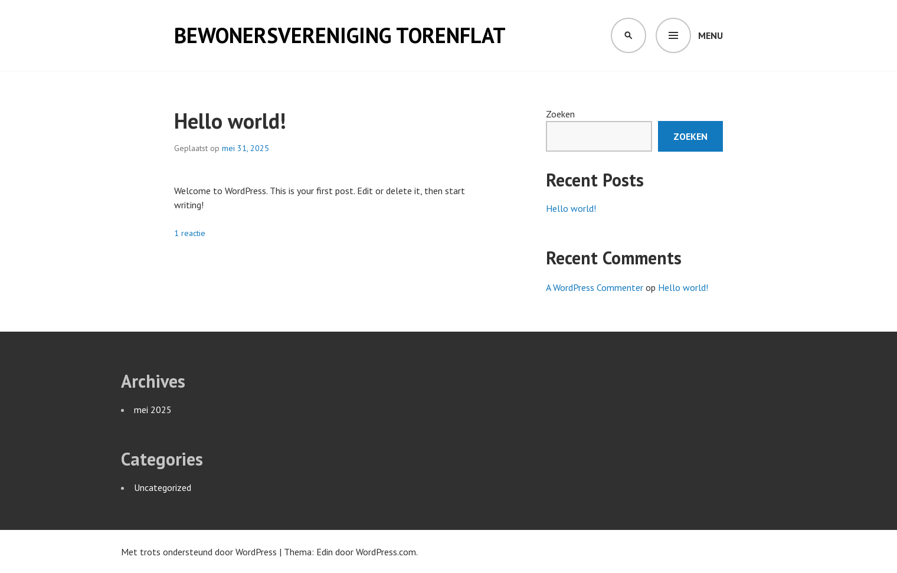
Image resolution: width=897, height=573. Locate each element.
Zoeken (560, 114)
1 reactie (189, 233)
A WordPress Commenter (594, 287)
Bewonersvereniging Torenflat (340, 35)
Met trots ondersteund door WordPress (199, 552)
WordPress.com (386, 552)
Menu (710, 35)
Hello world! (230, 121)
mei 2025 (153, 409)
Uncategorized (162, 487)
